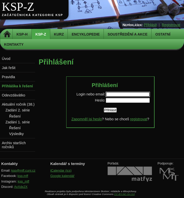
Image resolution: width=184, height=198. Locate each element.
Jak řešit (8, 68)
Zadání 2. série (18, 110)
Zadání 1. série (18, 122)
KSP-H (22, 34)
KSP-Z (18, 6)
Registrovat (171, 25)
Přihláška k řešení (17, 86)
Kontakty (14, 44)
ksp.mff (23, 176)
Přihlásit (150, 25)
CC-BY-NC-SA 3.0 (124, 194)
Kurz (59, 34)
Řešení (15, 116)
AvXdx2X (20, 187)
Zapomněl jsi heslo (86, 119)
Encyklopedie (85, 34)
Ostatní (162, 34)
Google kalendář (62, 176)
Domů (7, 34)
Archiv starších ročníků (14, 145)
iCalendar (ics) (61, 170)
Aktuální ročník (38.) (18, 104)
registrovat (138, 119)
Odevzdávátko (13, 95)
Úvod (6, 59)
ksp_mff (23, 181)
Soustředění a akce (127, 34)
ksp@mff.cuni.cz (23, 170)
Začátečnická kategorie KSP (32, 14)
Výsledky (16, 134)
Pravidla (8, 77)
